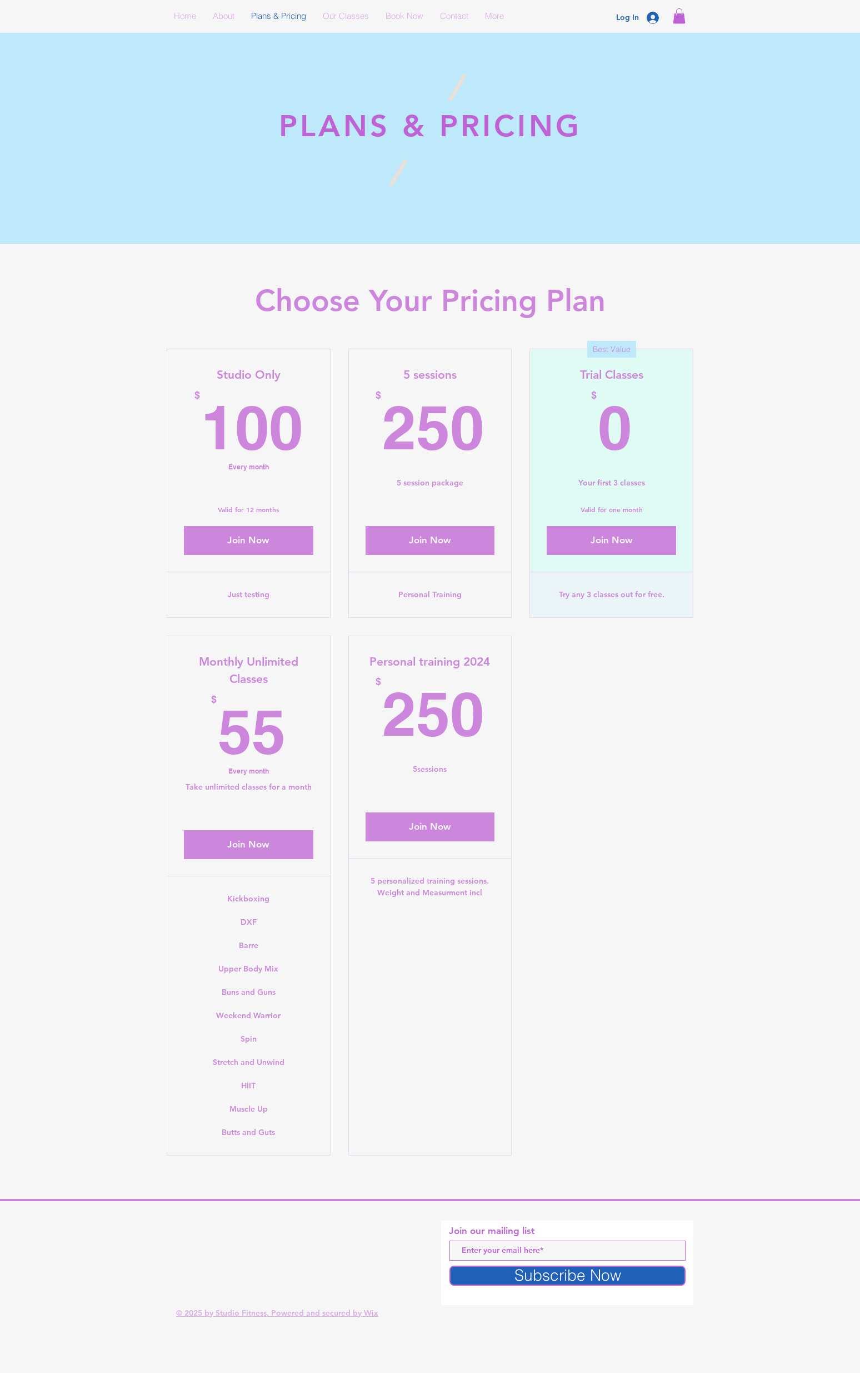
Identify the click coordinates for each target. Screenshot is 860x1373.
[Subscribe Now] (567, 1276)
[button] (679, 15)
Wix (371, 1313)
